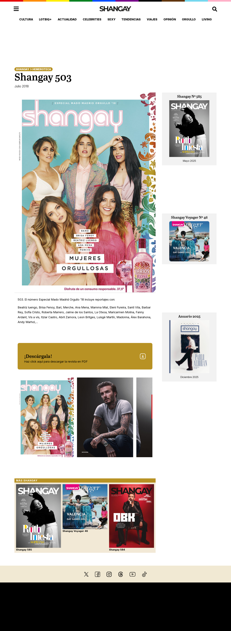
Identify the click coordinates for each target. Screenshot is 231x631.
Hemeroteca (41, 69)
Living (207, 19)
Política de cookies (162, 610)
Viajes (152, 19)
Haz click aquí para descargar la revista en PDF (85, 358)
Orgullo (189, 19)
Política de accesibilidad (191, 610)
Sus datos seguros (106, 610)
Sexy (111, 19)
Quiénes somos (34, 610)
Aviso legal (85, 610)
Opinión (169, 19)
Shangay (22, 69)
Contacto (52, 610)
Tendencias (131, 19)
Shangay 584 (131, 517)
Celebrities (92, 19)
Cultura (26, 19)
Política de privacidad (134, 610)
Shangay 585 (38, 517)
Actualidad (67, 19)
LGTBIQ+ (45, 19)
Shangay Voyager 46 (85, 508)
